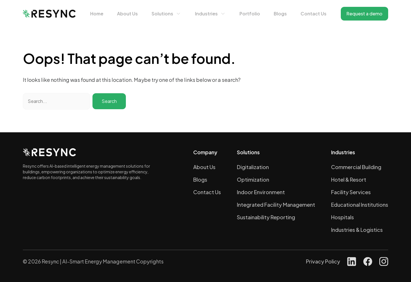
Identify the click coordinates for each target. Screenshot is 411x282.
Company (205, 152)
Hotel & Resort (348, 179)
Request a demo (364, 14)
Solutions (162, 14)
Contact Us (314, 14)
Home (96, 14)
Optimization (253, 179)
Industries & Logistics (357, 229)
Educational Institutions (359, 204)
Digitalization (253, 167)
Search (109, 101)
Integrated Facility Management (276, 204)
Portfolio (249, 14)
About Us (127, 14)
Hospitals (342, 217)
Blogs (280, 14)
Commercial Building (356, 167)
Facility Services (351, 192)
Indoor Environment (261, 192)
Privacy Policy (323, 261)
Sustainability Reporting (266, 217)
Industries (206, 14)
